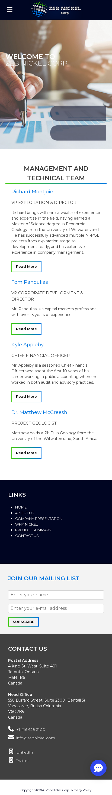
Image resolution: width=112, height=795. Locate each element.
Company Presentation (38, 518)
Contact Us (27, 535)
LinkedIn (20, 752)
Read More (26, 266)
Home (21, 507)
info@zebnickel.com (31, 737)
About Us (24, 513)
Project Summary (33, 530)
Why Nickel (26, 524)
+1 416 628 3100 (26, 729)
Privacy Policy (81, 790)
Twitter (18, 760)
